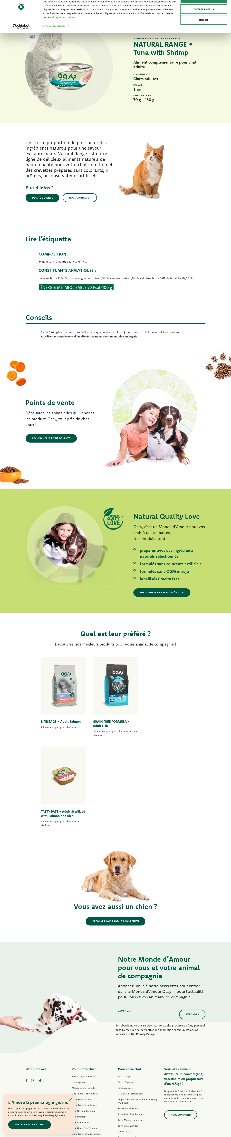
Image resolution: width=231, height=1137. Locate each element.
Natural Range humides (84, 1066)
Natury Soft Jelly (80, 1061)
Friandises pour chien (83, 1072)
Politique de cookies (62, 27)
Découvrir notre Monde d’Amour (162, 592)
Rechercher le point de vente (51, 438)
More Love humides (128, 1070)
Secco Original (125, 986)
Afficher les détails (54, 36)
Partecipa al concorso (29, 1124)
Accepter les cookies (203, 8)
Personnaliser (204, 19)
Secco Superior (126, 992)
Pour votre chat (129, 979)
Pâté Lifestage (79, 1026)
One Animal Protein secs (85, 1003)
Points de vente (42, 197)
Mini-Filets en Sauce (83, 1055)
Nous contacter (79, 197)
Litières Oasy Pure (127, 1081)
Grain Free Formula (82, 1009)
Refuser (203, 30)
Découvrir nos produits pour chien (115, 831)
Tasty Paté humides (82, 1049)
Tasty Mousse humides (130, 1030)
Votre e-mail (125, 921)
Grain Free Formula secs (84, 1015)
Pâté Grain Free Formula (84, 1038)
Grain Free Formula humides (87, 1043)
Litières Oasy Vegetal (129, 1087)
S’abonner (192, 924)
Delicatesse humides (129, 1047)
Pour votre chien (84, 979)
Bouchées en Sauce (128, 1018)
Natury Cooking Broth (129, 1058)
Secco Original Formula (84, 986)
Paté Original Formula (83, 1020)
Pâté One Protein (81, 1032)
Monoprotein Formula (83, 997)
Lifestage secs (79, 992)
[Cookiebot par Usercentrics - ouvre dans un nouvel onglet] (21, 36)
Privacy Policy (145, 944)
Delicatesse (124, 1041)
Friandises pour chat (128, 1076)
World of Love (36, 979)
